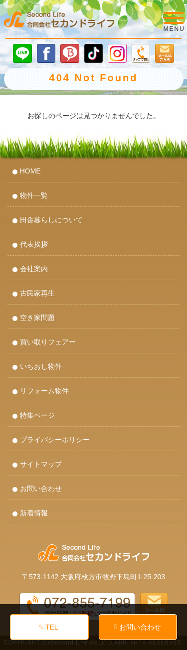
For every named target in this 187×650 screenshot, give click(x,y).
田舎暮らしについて (51, 220)
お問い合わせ (41, 488)
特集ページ (37, 415)
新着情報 (34, 513)
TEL (51, 627)
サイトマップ (41, 464)
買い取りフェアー (48, 342)
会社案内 (34, 269)
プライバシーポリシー (55, 440)
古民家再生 (37, 293)
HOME (30, 171)
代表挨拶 (34, 244)
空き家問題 (37, 318)
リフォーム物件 (44, 391)
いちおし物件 (41, 366)
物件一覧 (34, 195)
